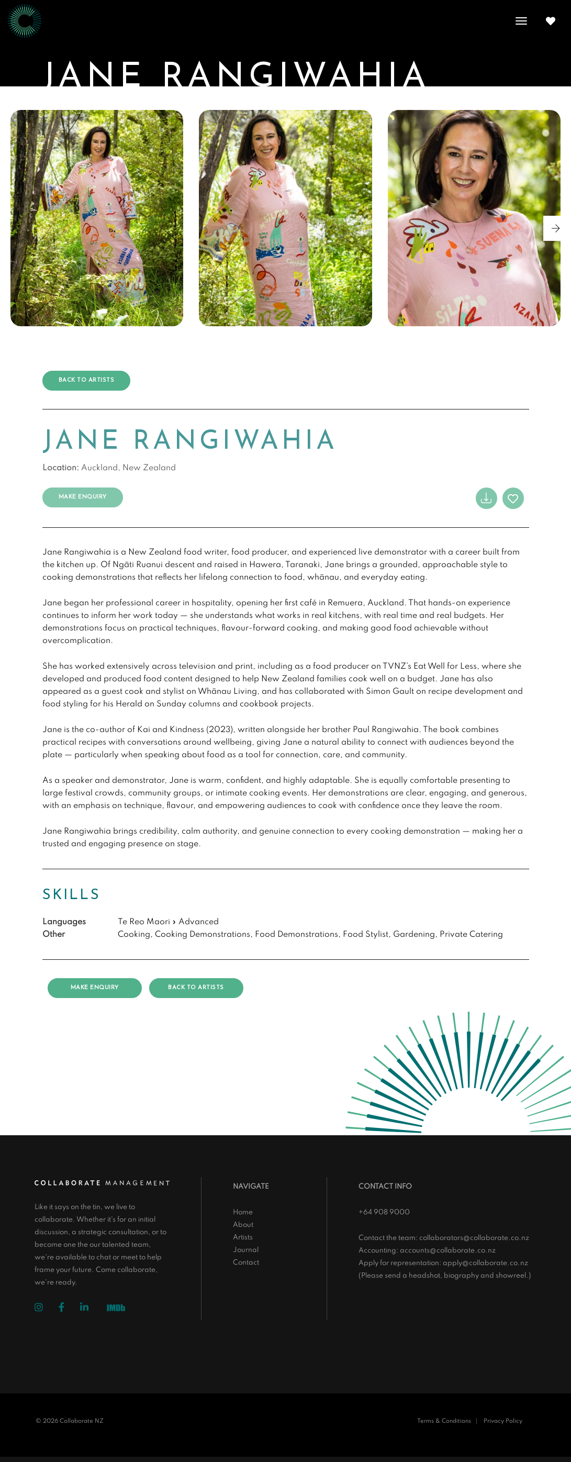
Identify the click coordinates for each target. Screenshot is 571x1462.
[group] (97, 218)
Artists (243, 1237)
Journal (246, 1250)
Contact (246, 1262)
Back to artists (87, 380)
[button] (555, 228)
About (243, 1225)
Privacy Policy (503, 1421)
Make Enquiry (83, 497)
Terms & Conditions (444, 1421)
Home (243, 1212)
